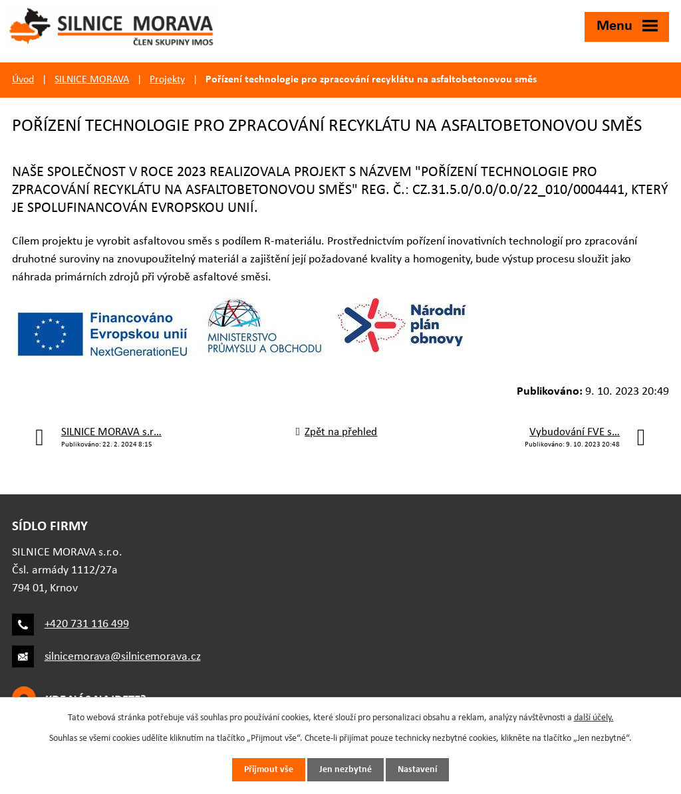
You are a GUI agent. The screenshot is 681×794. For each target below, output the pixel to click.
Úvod (23, 79)
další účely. (594, 718)
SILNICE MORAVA (92, 79)
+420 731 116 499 (87, 624)
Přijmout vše (268, 770)
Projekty (167, 79)
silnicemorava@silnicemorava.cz (123, 656)
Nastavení (417, 770)
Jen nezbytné (345, 770)
